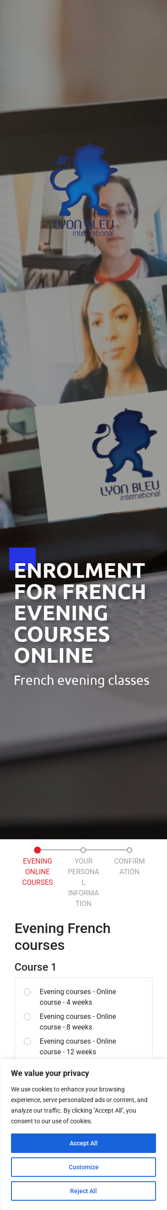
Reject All (83, 1191)
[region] (83, 1134)
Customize (84, 1167)
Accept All (84, 1143)
